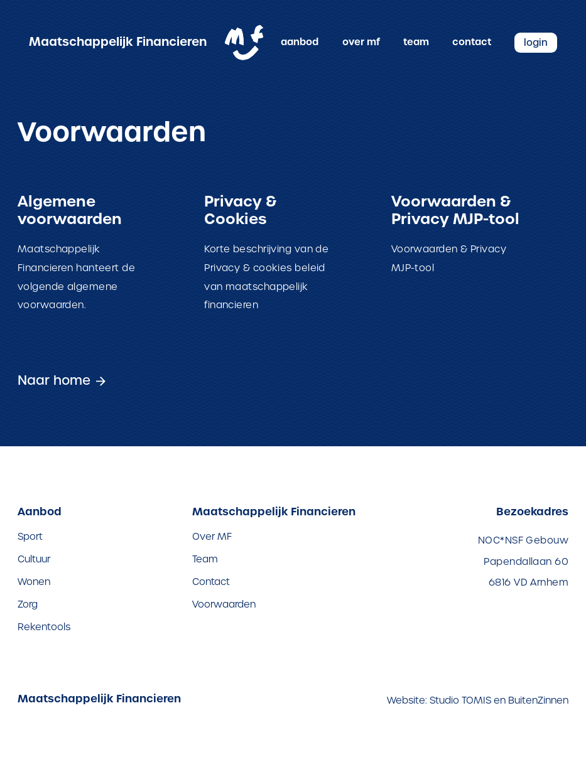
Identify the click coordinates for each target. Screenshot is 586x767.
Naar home (51, 380)
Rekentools (44, 625)
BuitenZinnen (538, 699)
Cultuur (34, 557)
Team (416, 42)
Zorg (28, 602)
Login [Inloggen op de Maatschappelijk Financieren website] (536, 42)
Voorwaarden (224, 602)
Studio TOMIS (460, 699)
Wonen (34, 580)
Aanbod (299, 42)
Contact (471, 42)
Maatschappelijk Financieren (118, 42)
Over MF (361, 42)
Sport (30, 535)
